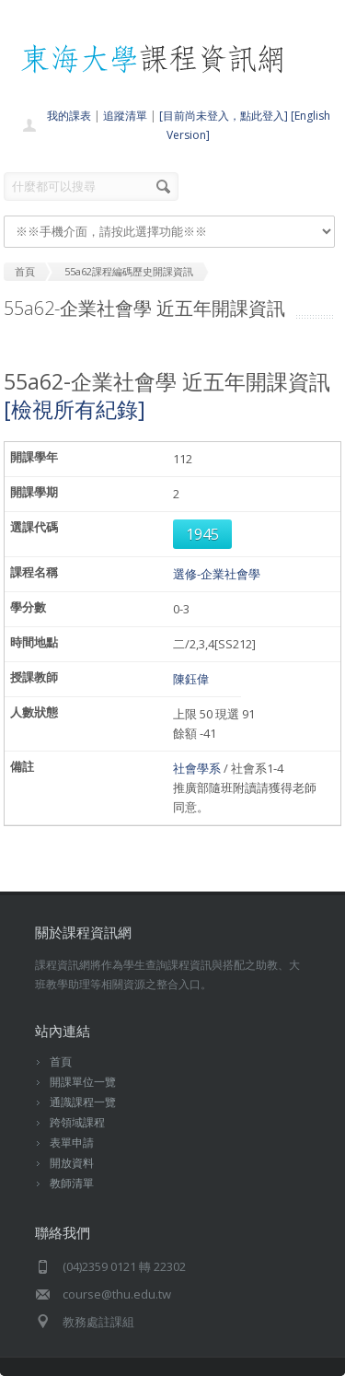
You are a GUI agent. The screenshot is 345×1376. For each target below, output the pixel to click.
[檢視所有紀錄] (74, 409)
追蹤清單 (125, 115)
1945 (202, 534)
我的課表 (69, 115)
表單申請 (72, 1142)
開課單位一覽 (83, 1082)
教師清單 (72, 1183)
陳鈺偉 (191, 679)
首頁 (61, 1061)
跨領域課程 (77, 1122)
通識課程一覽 (83, 1102)
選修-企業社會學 (216, 574)
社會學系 (197, 768)
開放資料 (72, 1163)
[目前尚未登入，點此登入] (223, 115)
